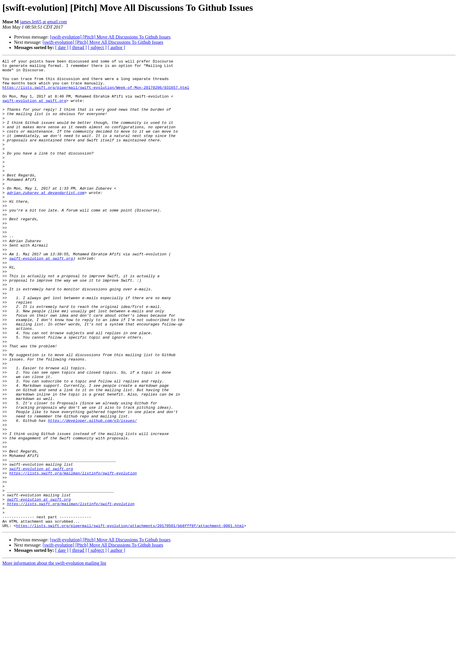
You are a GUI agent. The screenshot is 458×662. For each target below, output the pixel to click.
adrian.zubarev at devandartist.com (45, 219)
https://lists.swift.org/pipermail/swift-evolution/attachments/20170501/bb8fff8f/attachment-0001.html (130, 619)
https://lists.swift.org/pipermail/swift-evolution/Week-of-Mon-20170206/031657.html (95, 93)
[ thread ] (78, 47)
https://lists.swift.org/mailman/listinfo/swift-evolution (73, 556)
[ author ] (116, 47)
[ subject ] (97, 47)
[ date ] (61, 47)
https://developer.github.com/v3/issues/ (92, 493)
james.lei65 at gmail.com (43, 21)
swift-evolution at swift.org (34, 109)
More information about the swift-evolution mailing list (54, 656)
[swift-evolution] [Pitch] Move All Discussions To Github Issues (110, 36)
